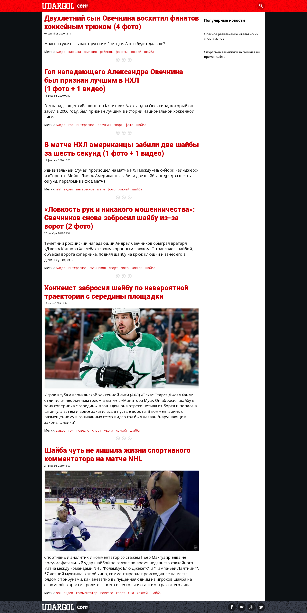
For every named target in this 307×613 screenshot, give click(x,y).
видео (60, 52)
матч (101, 189)
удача (108, 430)
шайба (149, 52)
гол (70, 125)
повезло (82, 430)
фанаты (121, 52)
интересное (85, 125)
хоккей (135, 52)
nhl (58, 189)
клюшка (74, 52)
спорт (118, 125)
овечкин (90, 52)
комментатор (86, 593)
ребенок (106, 52)
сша (131, 593)
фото (129, 125)
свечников (97, 268)
